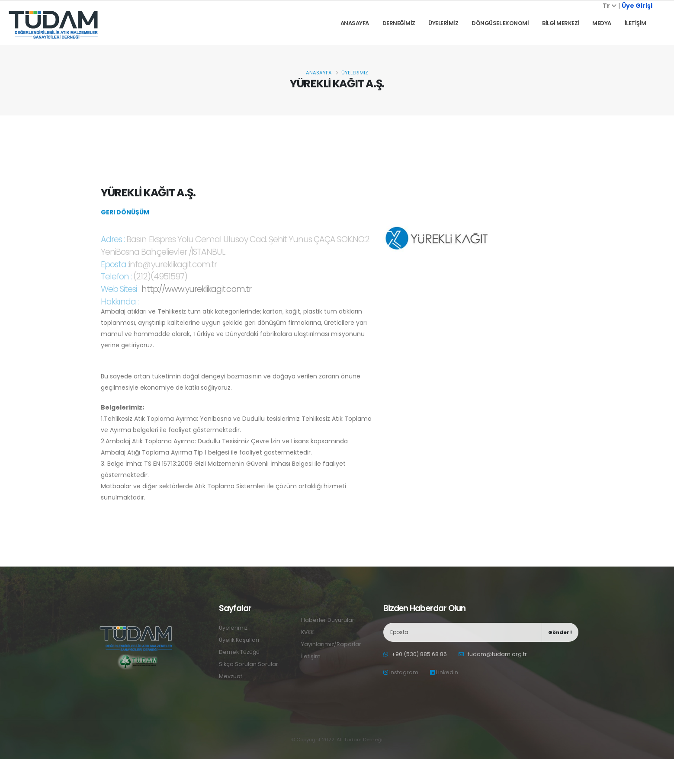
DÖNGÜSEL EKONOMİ (500, 23)
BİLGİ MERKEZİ (560, 23)
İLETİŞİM (635, 23)
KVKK (307, 632)
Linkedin (444, 672)
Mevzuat (230, 676)
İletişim (311, 656)
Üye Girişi (637, 5)
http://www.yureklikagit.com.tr (196, 297)
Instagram (400, 672)
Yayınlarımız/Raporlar (331, 644)
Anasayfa (354, 23)
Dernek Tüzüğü (239, 652)
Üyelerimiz (354, 72)
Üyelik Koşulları (239, 640)
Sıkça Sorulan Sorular (248, 664)
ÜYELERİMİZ (443, 23)
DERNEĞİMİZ (398, 23)
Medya (601, 23)
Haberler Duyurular (327, 620)
